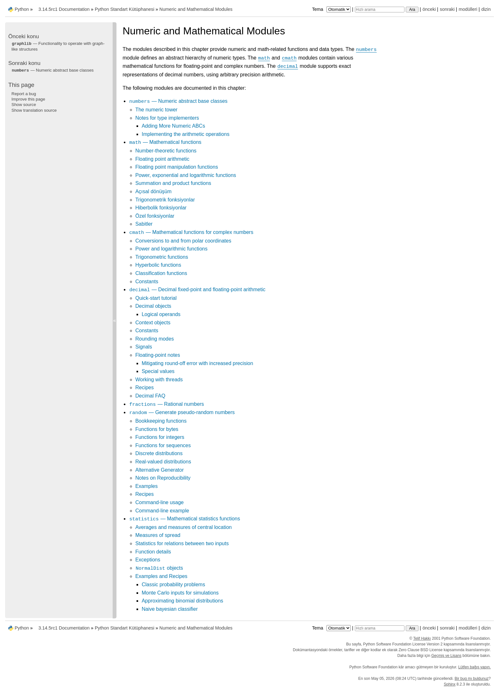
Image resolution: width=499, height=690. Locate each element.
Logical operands (161, 314)
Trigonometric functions (161, 257)
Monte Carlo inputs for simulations (180, 592)
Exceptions (147, 559)
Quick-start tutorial (156, 298)
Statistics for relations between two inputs (181, 543)
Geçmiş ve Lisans (446, 655)
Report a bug (23, 93)
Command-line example (162, 510)
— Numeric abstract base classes (178, 101)
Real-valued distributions (163, 461)
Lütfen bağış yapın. (474, 667)
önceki (429, 9)
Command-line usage (159, 502)
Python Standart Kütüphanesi (124, 9)
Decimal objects (153, 306)
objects (159, 568)
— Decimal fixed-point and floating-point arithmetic (197, 289)
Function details (153, 551)
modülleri (468, 9)
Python (22, 9)
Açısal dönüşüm (153, 191)
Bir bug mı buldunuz (472, 678)
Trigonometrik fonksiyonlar (165, 199)
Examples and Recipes (161, 576)
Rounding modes (154, 338)
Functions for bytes (156, 429)
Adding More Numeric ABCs (173, 126)
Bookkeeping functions (160, 421)
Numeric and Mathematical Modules (196, 9)
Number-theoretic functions (165, 150)
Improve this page (28, 99)
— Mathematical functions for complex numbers (191, 232)
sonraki (447, 9)
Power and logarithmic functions (171, 248)
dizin (486, 9)
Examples (146, 486)
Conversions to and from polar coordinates (183, 240)
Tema (332, 9)
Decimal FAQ (150, 395)
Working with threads (159, 379)
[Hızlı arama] (379, 9)
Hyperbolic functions (158, 265)
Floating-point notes (157, 355)
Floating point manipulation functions (176, 167)
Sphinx (450, 684)
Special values (158, 371)
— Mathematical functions (165, 142)
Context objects (152, 322)
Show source (23, 104)
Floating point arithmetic (162, 159)
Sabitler (143, 224)
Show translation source (34, 110)
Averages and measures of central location (183, 527)
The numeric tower (156, 109)
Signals (143, 346)
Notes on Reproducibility (162, 478)
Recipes (144, 387)
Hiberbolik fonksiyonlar (160, 207)
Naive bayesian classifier (170, 609)
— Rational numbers (166, 404)
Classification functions (161, 273)
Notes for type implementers (167, 118)
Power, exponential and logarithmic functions (185, 175)
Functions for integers (159, 437)
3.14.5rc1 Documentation (64, 9)
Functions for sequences (163, 445)
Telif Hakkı (422, 638)
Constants (146, 281)
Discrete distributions (159, 453)
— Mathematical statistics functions (184, 518)
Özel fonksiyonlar (154, 216)
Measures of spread (157, 535)
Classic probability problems (173, 584)
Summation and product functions (173, 183)
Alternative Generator (159, 470)
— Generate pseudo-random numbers (182, 412)
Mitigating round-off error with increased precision (197, 363)
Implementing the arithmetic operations (185, 134)
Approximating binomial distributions (182, 600)
